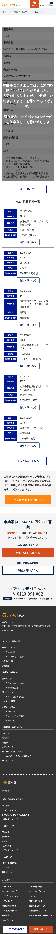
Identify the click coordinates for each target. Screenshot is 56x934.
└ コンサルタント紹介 (15, 657)
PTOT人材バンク (36, 901)
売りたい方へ (7, 679)
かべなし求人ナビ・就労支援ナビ (15, 815)
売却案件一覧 (7, 661)
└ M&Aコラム (11, 712)
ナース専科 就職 (35, 887)
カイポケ (5, 806)
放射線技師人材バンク (38, 911)
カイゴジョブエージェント (39, 891)
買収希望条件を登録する (28, 500)
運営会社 (5, 743)
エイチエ (5, 868)
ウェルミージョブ (9, 891)
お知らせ (5, 734)
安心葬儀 (5, 837)
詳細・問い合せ (28, 242)
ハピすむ (5, 841)
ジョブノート (7, 920)
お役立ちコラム (8, 707)
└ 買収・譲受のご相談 (15, 697)
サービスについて (9, 648)
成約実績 (5, 666)
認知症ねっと (7, 872)
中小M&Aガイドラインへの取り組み (16, 756)
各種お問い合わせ (28, 570)
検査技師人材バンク (37, 906)
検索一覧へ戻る (28, 189)
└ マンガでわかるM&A (15, 716)
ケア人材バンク (8, 901)
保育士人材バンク (9, 906)
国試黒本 (5, 915)
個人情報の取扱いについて (13, 752)
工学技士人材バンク (10, 911)
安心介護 (5, 832)
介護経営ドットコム (10, 819)
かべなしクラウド (9, 810)
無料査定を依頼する (28, 553)
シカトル (32, 896)
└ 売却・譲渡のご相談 (15, 683)
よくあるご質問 (8, 701)
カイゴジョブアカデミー (12, 896)
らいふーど (6, 846)
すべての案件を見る (28, 461)
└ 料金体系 (10, 652)
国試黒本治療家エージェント (40, 915)
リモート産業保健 (9, 863)
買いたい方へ (7, 692)
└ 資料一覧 (10, 721)
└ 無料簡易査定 (12, 688)
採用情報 (5, 738)
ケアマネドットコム (10, 850)
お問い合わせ (41, 929)
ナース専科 (6, 887)
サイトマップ (7, 761)
